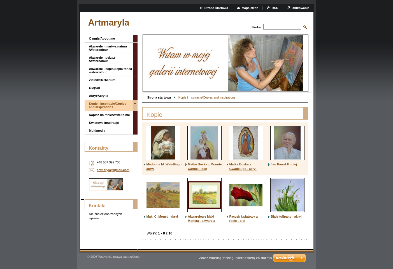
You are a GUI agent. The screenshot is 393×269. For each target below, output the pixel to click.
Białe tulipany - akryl (286, 216)
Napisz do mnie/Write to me (109, 115)
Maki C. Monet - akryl (162, 216)
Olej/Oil (94, 88)
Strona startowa (159, 97)
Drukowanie (300, 8)
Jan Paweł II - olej (284, 164)
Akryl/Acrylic (98, 95)
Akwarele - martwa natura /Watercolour (108, 48)
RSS (275, 8)
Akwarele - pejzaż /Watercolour (102, 59)
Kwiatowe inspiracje (104, 122)
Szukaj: (257, 27)
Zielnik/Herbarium (102, 80)
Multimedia (97, 130)
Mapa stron (249, 8)
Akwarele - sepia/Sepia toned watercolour (110, 70)
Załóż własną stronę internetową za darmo (235, 258)
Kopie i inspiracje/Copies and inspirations (107, 105)
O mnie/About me (102, 38)
